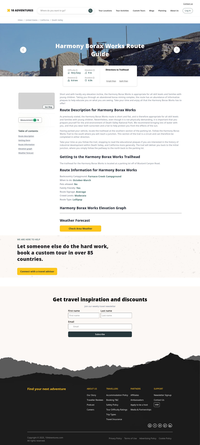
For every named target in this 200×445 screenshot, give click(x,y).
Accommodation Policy (117, 395)
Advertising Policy (147, 438)
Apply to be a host (139, 404)
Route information (26, 144)
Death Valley (57, 20)
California (44, 20)
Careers (90, 409)
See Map (48, 107)
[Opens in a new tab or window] (111, 78)
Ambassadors (137, 400)
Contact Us (159, 400)
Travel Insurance (114, 419)
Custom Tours (139, 10)
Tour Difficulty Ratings (116, 409)
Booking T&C (112, 400)
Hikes (20, 20)
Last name (106, 310)
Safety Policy (112, 404)
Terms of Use (130, 438)
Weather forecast (26, 153)
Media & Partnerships (141, 409)
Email (71, 321)
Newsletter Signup (162, 395)
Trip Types (111, 414)
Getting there (24, 140)
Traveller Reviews (95, 400)
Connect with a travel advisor (37, 271)
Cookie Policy (165, 438)
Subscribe (100, 334)
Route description (26, 136)
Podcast (90, 404)
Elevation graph (25, 148)
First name (74, 310)
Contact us (188, 4)
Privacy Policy (115, 438)
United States (32, 20)
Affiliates (135, 395)
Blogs (151, 10)
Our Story (91, 395)
